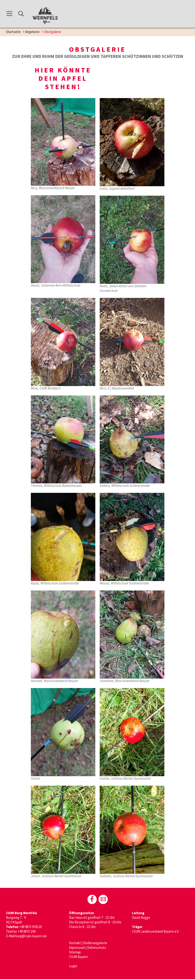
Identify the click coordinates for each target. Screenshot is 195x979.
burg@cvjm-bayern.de (31, 936)
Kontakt (75, 943)
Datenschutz (96, 947)
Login (73, 966)
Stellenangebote (95, 943)
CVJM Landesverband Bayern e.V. (155, 931)
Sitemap (75, 952)
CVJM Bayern (78, 957)
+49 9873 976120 (30, 927)
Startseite (13, 32)
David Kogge (141, 917)
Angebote (32, 32)
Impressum (77, 947)
